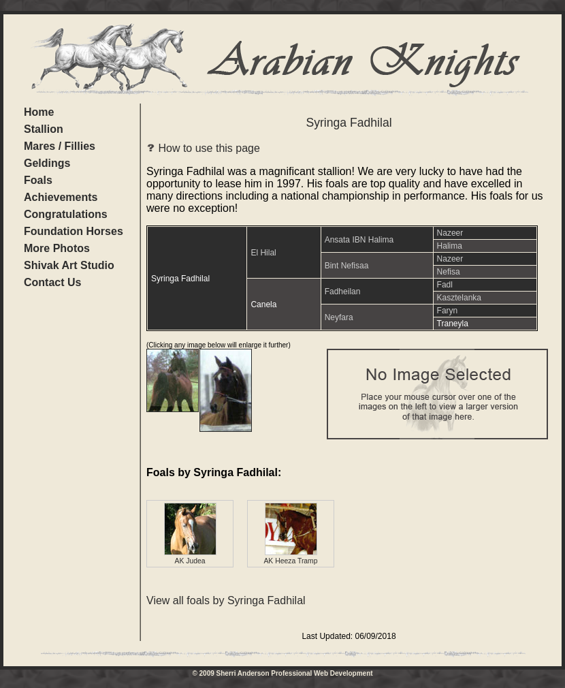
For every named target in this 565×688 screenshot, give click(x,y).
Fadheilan (343, 291)
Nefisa (448, 272)
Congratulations (66, 214)
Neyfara (339, 317)
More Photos (57, 248)
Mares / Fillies (59, 146)
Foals (38, 180)
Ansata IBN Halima (359, 240)
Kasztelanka (459, 297)
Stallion (43, 129)
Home (39, 112)
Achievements (61, 197)
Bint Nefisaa (347, 265)
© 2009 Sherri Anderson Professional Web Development (282, 673)
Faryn (447, 310)
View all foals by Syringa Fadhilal (226, 600)
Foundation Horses (73, 231)
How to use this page (203, 148)
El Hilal (263, 252)
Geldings (47, 163)
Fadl (445, 285)
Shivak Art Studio (69, 265)
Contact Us (52, 282)
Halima (449, 246)
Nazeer (450, 233)
